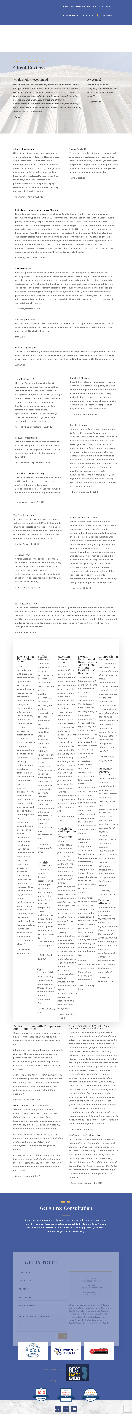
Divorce (90, 6)
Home (65, 6)
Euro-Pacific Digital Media (73, 1402)
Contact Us (86, 15)
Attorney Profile (78, 6)
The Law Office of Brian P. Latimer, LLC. (63, 1399)
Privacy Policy (98, 1399)
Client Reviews (69, 15)
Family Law (103, 6)
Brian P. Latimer (53, 1339)
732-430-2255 (106, 15)
